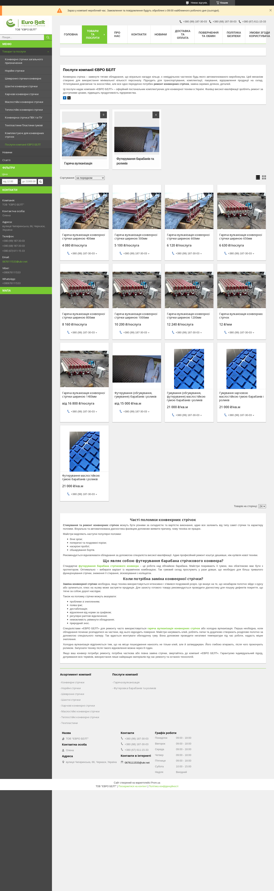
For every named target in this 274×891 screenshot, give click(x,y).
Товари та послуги (14, 51)
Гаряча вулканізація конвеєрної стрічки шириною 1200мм (188, 315)
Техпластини (69, 723)
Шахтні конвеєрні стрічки (21, 86)
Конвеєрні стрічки (72, 682)
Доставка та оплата (182, 34)
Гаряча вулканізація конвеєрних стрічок (241, 315)
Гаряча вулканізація (78, 163)
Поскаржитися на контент (133, 786)
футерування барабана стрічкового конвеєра (109, 565)
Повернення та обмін (208, 34)
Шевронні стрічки (72, 694)
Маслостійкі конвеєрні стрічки (24, 102)
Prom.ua (155, 782)
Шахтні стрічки (71, 700)
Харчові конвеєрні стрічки (22, 94)
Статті (6, 160)
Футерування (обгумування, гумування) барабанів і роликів (135, 394)
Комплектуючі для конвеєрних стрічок (24, 134)
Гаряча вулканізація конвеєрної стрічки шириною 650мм (240, 236)
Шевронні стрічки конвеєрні (23, 78)
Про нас (117, 34)
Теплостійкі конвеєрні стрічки (24, 109)
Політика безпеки (234, 34)
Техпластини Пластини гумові (24, 125)
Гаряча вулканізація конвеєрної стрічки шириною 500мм (136, 236)
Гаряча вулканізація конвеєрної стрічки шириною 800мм (83, 315)
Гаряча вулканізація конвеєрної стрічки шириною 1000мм (136, 315)
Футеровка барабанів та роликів (135, 688)
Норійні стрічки (14, 70)
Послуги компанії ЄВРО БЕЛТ (23, 144)
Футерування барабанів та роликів (135, 161)
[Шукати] (48, 37)
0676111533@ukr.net (14, 261)
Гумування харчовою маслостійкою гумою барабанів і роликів (241, 396)
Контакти (139, 34)
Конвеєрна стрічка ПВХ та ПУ (23, 117)
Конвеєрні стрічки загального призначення (24, 61)
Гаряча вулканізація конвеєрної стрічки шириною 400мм (83, 236)
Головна (71, 34)
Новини (7, 152)
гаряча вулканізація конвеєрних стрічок (173, 628)
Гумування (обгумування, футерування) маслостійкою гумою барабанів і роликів (186, 396)
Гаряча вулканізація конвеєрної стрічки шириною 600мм (188, 236)
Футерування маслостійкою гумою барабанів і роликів (81, 477)
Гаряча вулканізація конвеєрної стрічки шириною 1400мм (83, 394)
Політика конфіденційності (163, 786)
